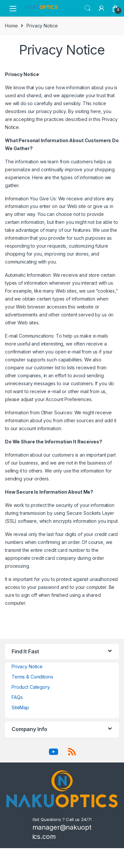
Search (87, 8)
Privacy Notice (27, 666)
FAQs (17, 697)
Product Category (31, 687)
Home (11, 25)
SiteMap (20, 707)
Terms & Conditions (32, 676)
